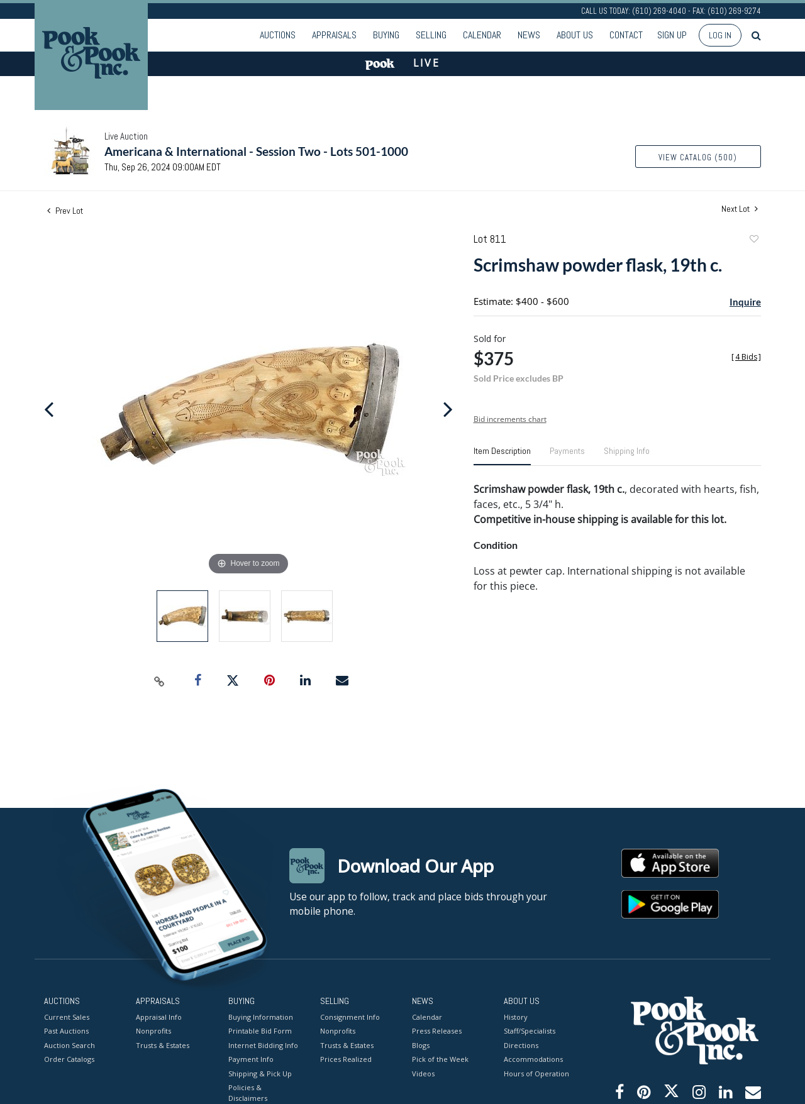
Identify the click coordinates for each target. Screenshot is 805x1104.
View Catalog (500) (697, 157)
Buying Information (260, 1016)
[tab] (502, 456)
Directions (521, 1044)
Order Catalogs (69, 1059)
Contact (626, 34)
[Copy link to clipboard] (159, 680)
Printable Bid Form (260, 1030)
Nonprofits (153, 1030)
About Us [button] (575, 34)
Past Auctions (66, 1030)
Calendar (482, 34)
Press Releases (437, 1030)
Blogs (421, 1044)
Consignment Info (350, 1016)
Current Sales (66, 1016)
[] (746, 356)
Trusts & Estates (162, 1044)
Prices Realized (346, 1059)
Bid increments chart (510, 419)
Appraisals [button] (334, 34)
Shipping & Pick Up (260, 1073)
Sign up (672, 34)
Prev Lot (65, 210)
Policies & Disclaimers (247, 1093)
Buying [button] (386, 34)
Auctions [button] (278, 34)
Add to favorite (753, 240)
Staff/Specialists (529, 1030)
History (516, 1016)
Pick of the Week (440, 1059)
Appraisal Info (159, 1016)
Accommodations (533, 1059)
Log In (720, 35)
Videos (423, 1073)
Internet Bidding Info (263, 1044)
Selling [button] (431, 34)
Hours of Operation (536, 1073)
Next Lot (739, 209)
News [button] (529, 34)
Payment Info (251, 1059)
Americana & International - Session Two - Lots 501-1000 (256, 151)
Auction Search (69, 1044)
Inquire (745, 301)
